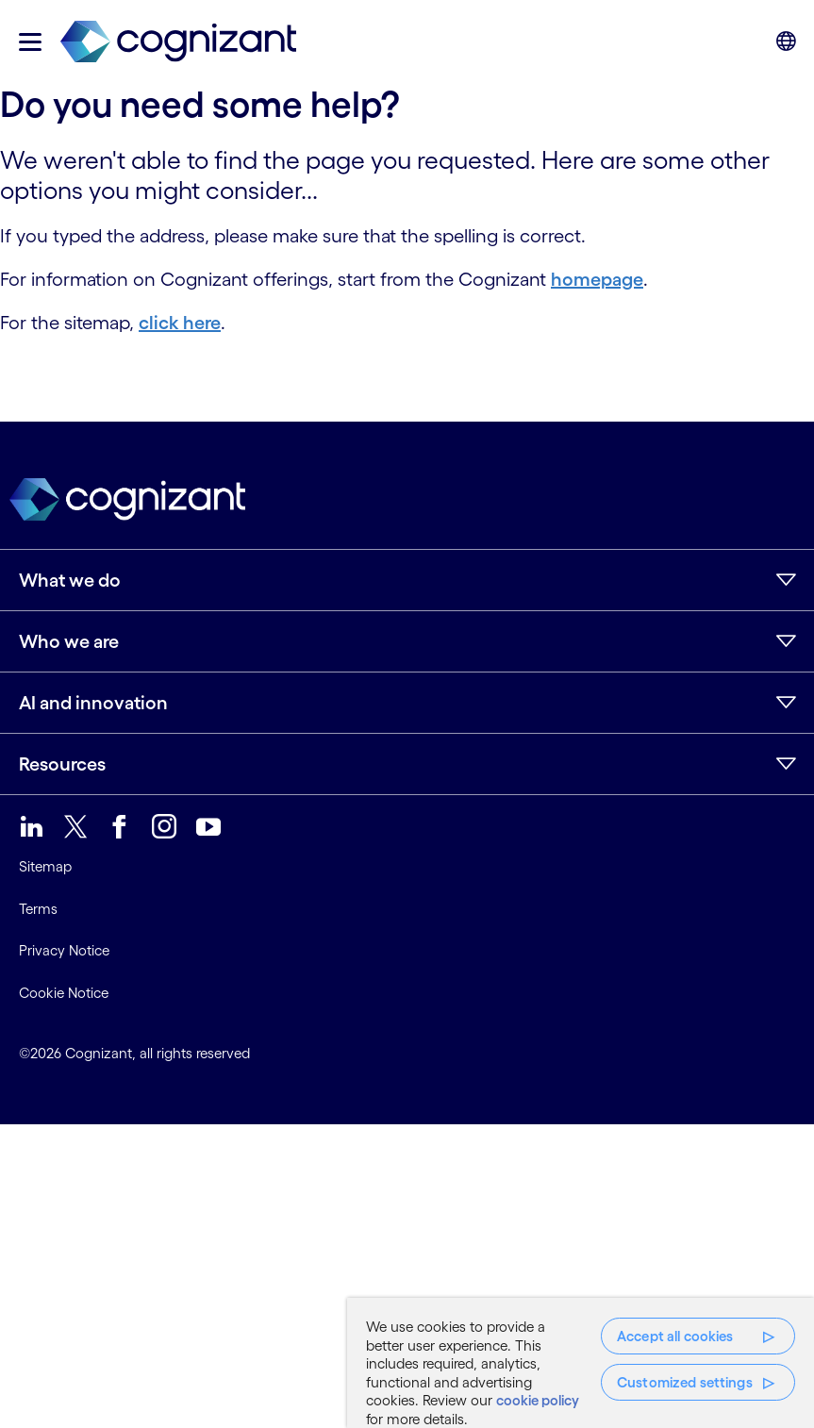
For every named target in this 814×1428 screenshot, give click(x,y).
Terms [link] (38, 909)
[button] (30, 42)
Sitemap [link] (45, 866)
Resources (62, 764)
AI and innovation (93, 702)
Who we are (69, 641)
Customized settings (685, 1382)
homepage (597, 279)
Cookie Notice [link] (63, 993)
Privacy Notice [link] (64, 950)
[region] (580, 1363)
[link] (178, 42)
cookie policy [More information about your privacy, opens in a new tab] (537, 1400)
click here (180, 322)
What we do (70, 580)
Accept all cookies (675, 1336)
